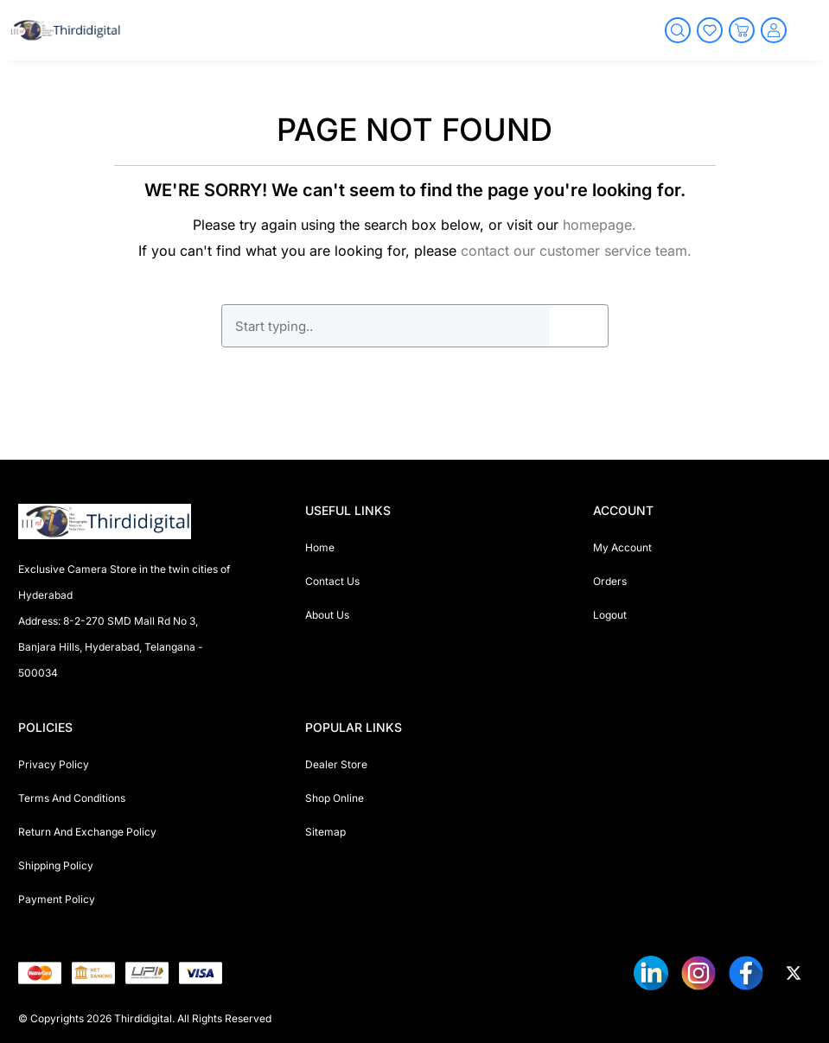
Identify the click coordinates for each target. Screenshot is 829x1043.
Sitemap (325, 831)
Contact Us (332, 581)
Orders (610, 581)
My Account (622, 547)
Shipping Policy (55, 865)
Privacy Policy (53, 764)
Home (320, 547)
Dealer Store (336, 764)
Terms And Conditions (71, 798)
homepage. (599, 224)
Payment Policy (56, 899)
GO (578, 325)
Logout (610, 614)
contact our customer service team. (576, 250)
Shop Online (334, 798)
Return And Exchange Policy (87, 831)
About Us (327, 614)
